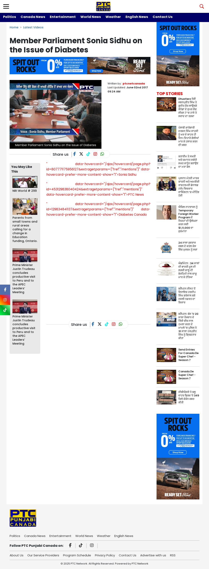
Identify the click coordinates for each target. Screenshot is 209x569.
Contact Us (162, 16)
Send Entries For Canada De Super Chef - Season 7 (188, 355)
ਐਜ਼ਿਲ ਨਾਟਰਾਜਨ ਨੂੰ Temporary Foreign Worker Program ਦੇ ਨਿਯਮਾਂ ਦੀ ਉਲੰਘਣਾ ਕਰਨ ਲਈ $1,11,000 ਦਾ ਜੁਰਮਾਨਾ (188, 219)
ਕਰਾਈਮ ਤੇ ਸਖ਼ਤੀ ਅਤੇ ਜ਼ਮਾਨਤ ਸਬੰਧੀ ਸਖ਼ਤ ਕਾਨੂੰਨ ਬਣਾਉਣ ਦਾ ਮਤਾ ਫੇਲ (188, 161)
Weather (113, 16)
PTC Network (140, 564)
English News (137, 16)
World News (90, 16)
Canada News (33, 16)
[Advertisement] (120, 300)
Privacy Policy (105, 555)
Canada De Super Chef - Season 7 (187, 374)
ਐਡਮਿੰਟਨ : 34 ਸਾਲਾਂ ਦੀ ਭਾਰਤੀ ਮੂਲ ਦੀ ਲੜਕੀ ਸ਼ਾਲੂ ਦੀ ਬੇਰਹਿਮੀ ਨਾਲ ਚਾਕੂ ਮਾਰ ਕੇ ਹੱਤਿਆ (188, 270)
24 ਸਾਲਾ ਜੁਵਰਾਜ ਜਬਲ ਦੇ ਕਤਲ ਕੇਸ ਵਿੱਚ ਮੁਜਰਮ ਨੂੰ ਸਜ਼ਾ (187, 246)
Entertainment (63, 16)
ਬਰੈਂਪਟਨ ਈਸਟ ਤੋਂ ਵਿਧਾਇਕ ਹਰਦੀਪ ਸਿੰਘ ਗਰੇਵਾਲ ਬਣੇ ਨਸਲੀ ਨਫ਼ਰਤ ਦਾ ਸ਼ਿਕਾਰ (187, 295)
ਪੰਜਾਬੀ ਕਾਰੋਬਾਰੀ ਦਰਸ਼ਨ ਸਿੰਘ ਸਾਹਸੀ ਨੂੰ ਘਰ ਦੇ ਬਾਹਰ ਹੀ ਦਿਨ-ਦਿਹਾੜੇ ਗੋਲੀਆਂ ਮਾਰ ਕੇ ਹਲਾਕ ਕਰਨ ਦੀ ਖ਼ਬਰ (188, 136)
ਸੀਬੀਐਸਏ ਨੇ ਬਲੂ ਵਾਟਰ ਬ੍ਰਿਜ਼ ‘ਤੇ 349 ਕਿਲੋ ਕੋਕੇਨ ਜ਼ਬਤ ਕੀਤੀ (188, 397)
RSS (173, 555)
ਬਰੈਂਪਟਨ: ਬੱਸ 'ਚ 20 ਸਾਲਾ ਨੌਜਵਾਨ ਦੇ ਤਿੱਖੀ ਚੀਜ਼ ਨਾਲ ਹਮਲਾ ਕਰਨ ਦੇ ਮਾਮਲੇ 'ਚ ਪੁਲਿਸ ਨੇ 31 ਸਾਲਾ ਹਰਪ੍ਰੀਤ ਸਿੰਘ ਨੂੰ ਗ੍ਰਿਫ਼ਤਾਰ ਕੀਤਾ (188, 326)
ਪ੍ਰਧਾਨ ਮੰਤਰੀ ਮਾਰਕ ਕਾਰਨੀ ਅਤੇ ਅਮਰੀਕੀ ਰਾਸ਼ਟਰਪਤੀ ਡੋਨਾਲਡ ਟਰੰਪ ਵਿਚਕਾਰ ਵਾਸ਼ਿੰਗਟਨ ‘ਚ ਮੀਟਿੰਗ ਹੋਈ (188, 186)
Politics (9, 16)
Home (14, 27)
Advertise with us (153, 555)
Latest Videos (33, 27)
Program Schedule (77, 555)
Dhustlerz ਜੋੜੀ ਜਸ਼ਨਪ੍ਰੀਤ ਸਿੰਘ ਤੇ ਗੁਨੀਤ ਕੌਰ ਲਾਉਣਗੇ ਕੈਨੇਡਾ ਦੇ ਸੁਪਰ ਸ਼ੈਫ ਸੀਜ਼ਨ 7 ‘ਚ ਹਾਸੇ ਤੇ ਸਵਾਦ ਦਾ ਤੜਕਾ (187, 107)
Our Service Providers (43, 555)
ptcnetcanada (134, 83)
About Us (16, 555)
